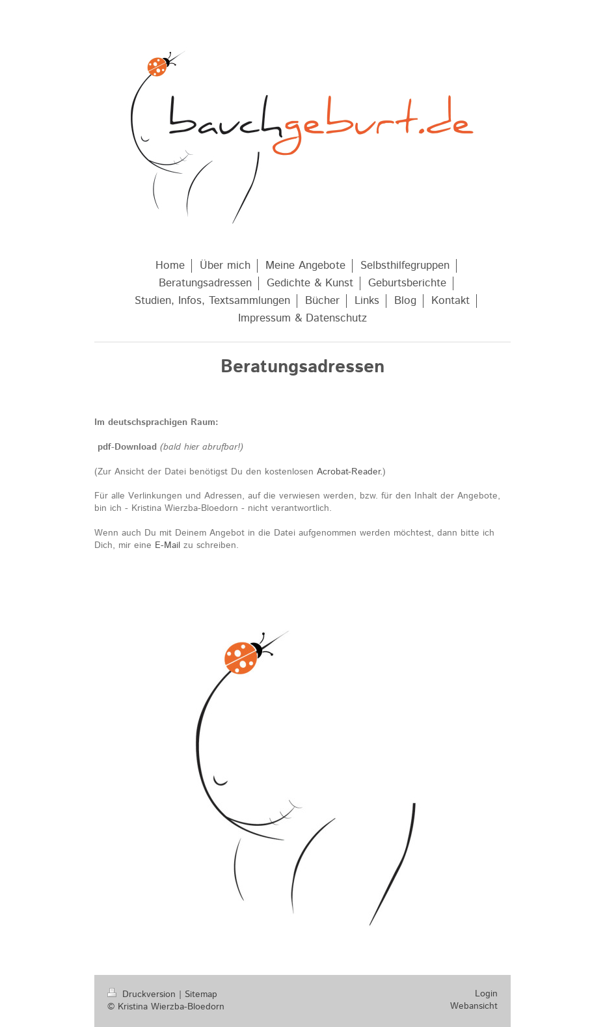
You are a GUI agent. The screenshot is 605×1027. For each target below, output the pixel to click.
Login (486, 993)
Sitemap (201, 994)
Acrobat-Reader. (350, 471)
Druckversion (143, 994)
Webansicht (474, 1006)
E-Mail (167, 545)
